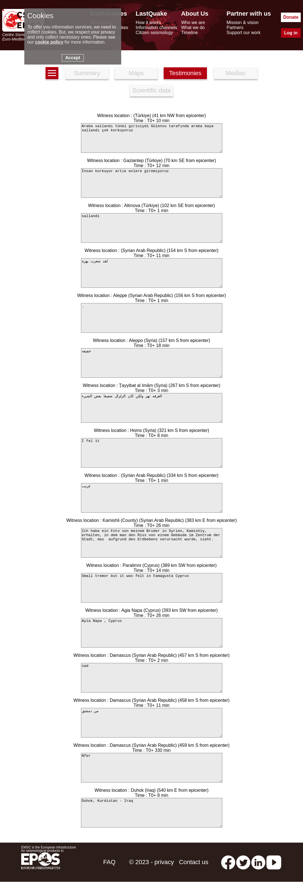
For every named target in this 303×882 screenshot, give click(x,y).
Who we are (193, 22)
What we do (192, 27)
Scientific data (151, 90)
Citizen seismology (154, 32)
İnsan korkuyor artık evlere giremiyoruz (151, 183)
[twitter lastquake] (243, 862)
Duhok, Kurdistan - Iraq (151, 813)
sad (151, 678)
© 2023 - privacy (151, 862)
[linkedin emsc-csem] (258, 862)
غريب (151, 498)
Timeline (189, 32)
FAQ (109, 862)
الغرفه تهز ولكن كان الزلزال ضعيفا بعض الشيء (151, 408)
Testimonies (185, 73)
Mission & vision (242, 22)
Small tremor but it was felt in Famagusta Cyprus (151, 588)
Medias (235, 73)
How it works (148, 22)
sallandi (151, 228)
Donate (290, 17)
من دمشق (151, 723)
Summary (87, 73)
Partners (234, 27)
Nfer (151, 768)
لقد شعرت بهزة (151, 273)
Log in (290, 32)
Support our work (243, 32)
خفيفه (151, 363)
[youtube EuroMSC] (273, 862)
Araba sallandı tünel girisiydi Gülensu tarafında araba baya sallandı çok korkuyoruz (151, 138)
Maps (136, 73)
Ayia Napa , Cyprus (151, 633)
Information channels (156, 27)
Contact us (193, 862)
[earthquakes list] (52, 73)
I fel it (151, 453)
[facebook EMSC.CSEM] (228, 862)
